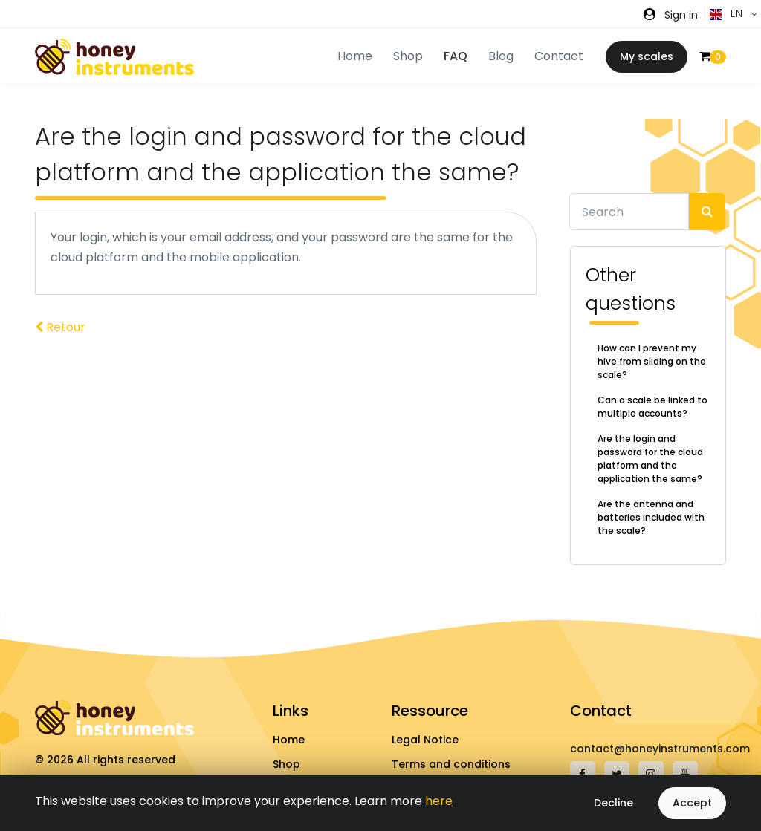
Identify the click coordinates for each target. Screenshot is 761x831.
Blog (501, 56)
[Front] (114, 57)
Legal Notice (425, 739)
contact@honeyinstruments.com (660, 748)
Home (289, 739)
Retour (60, 327)
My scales (646, 56)
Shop (286, 764)
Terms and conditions (451, 764)
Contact (558, 56)
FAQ (455, 56)
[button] (671, 14)
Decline (613, 802)
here (439, 800)
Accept (692, 802)
